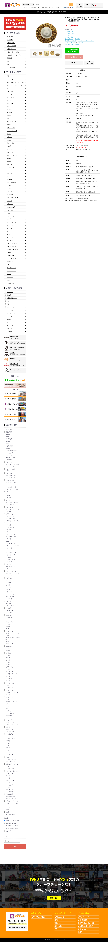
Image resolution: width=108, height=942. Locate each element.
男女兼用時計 (11, 43)
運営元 (80, 932)
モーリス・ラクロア (13, 259)
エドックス (10, 91)
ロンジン (9, 280)
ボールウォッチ (11, 246)
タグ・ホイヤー (11, 182)
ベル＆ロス (10, 237)
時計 (35, 7)
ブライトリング (11, 216)
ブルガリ (9, 228)
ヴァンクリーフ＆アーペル (15, 85)
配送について (58, 923)
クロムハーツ (11, 128)
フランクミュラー (12, 222)
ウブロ (9, 88)
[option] (46, 33)
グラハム (9, 118)
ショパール (10, 161)
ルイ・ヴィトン (49, 7)
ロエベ (9, 274)
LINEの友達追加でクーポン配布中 (72, 50)
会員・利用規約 (82, 920)
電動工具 (9, 58)
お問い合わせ (82, 929)
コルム (9, 140)
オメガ (9, 100)
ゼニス (9, 176)
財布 (38, 7)
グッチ (9, 115)
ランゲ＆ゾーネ (11, 268)
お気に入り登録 (89, 62)
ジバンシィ (10, 149)
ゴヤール (9, 137)
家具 (8, 64)
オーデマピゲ (11, 97)
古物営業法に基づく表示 (85, 926)
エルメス (9, 94)
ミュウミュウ (11, 255)
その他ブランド (11, 283)
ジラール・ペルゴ (12, 167)
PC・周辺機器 (11, 67)
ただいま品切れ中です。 (75, 57)
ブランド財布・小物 (13, 52)
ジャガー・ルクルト (13, 155)
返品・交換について (60, 926)
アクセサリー (43, 7)
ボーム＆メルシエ (12, 243)
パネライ (9, 201)
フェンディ (10, 213)
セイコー (9, 173)
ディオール (10, 185)
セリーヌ (9, 179)
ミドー (9, 252)
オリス (9, 106)
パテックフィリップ (13, 198)
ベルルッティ (11, 240)
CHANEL (77, 39)
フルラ (9, 231)
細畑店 (77, 44)
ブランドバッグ (11, 49)
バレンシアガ (11, 207)
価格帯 (6, 818)
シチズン (9, 146)
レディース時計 (11, 46)
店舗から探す (69, 37)
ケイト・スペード (12, 131)
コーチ (9, 134)
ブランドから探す (70, 35)
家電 (8, 61)
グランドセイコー (12, 122)
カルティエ (10, 112)
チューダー (10, 191)
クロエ (9, 125)
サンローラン (11, 143)
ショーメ (9, 164)
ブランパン (10, 225)
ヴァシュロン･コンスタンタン (16, 82)
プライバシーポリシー (84, 917)
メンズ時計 (10, 40)
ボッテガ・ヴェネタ (13, 249)
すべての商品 (11, 37)
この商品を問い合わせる (74, 63)
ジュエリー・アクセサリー (15, 55)
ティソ (9, 189)
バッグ (32, 7)
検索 (15, 846)
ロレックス (56, 7)
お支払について (59, 917)
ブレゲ (9, 234)
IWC (8, 76)
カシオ (9, 109)
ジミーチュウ (11, 152)
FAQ (55, 929)
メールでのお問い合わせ (18, 927)
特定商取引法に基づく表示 (86, 923)
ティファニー (11, 195)
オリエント (10, 103)
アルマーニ (10, 79)
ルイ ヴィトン (11, 313)
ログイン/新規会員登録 (38, 917)
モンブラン (10, 262)
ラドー (9, 265)
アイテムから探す (70, 33)
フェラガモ (10, 210)
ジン (8, 170)
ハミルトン (10, 204)
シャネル (9, 158)
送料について (58, 920)
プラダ (9, 219)
